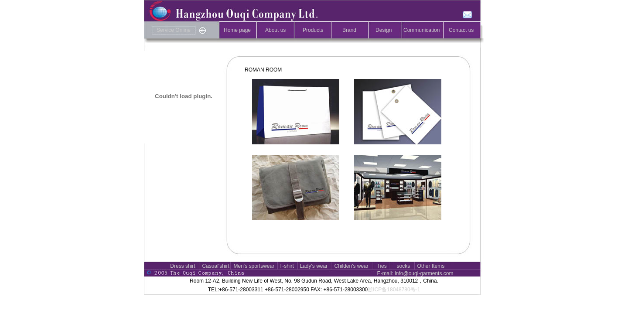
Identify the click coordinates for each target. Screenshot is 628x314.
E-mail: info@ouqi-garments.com (415, 273)
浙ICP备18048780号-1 (394, 290)
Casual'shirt (215, 266)
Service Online (174, 30)
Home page (237, 30)
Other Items (431, 266)
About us (275, 30)
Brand (349, 30)
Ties (382, 266)
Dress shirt (182, 266)
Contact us (461, 30)
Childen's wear (351, 266)
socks (403, 266)
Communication (421, 30)
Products (313, 30)
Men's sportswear (254, 266)
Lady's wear (314, 266)
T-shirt (287, 266)
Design (383, 30)
